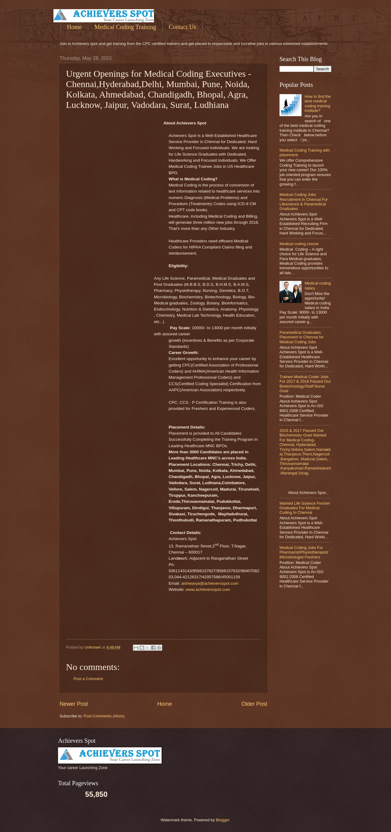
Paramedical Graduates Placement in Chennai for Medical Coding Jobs (302, 337)
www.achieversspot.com (208, 589)
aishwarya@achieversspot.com (209, 583)
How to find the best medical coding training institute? (318, 103)
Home (74, 27)
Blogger (222, 820)
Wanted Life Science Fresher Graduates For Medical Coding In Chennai (305, 508)
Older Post (254, 704)
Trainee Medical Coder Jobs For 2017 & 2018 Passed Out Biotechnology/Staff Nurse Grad (305, 383)
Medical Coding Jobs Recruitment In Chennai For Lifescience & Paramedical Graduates (304, 201)
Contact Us (182, 27)
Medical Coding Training (125, 27)
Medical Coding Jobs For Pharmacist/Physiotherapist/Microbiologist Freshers (304, 552)
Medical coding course (299, 243)
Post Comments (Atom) (104, 716)
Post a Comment (88, 678)
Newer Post (74, 704)
